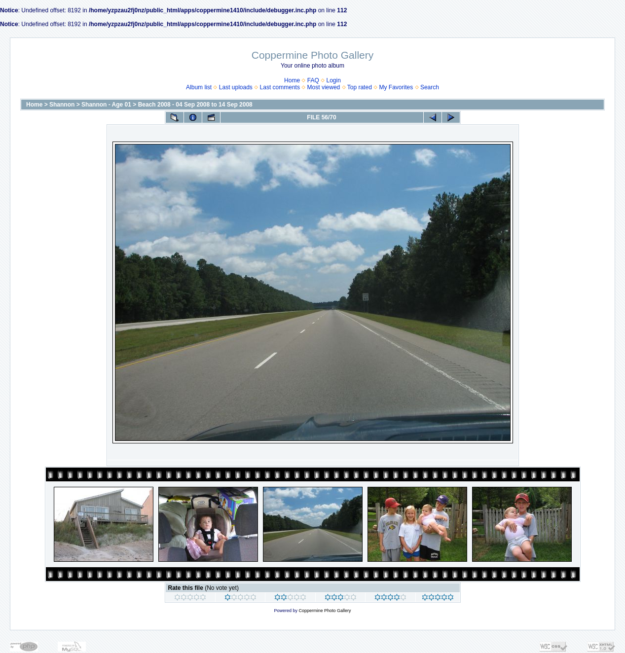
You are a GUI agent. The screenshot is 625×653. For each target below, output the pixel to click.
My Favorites (396, 87)
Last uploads (236, 87)
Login (334, 80)
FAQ (313, 80)
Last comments (280, 87)
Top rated (359, 87)
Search (429, 87)
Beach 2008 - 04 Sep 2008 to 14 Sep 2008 (195, 104)
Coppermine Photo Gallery (324, 610)
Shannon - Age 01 (106, 104)
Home (292, 80)
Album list (199, 87)
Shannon (61, 104)
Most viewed (323, 87)
